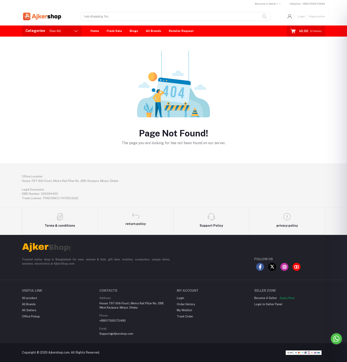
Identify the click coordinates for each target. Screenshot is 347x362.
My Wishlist (184, 310)
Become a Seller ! (266, 3)
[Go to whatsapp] (336, 338)
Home (95, 31)
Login (301, 16)
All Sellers (29, 310)
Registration (317, 16)
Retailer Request (181, 31)
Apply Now (287, 298)
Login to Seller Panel (268, 304)
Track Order (185, 316)
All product (29, 298)
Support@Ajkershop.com (116, 333)
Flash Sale (114, 31)
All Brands (153, 31)
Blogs (134, 31)
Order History (186, 304)
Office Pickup (31, 316)
